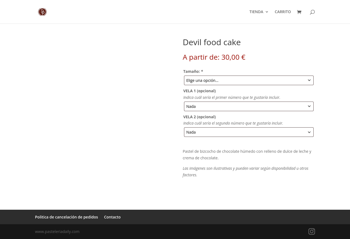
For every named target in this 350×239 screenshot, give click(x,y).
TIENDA (256, 12)
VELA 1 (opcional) (199, 90)
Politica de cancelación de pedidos (66, 217)
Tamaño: (193, 71)
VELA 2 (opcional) (199, 116)
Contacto (112, 217)
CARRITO (283, 12)
